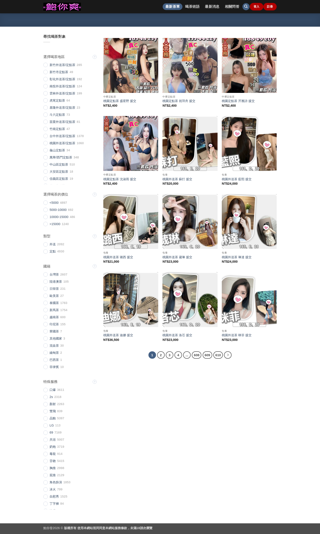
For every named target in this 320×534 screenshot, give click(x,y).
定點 (53, 251)
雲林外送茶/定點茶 (62, 93)
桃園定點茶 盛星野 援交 (119, 101)
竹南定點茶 (57, 129)
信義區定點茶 (59, 178)
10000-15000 (59, 217)
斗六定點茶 (57, 114)
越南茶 (54, 317)
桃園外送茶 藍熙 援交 (237, 179)
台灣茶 (54, 274)
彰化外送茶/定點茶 (62, 79)
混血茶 (54, 345)
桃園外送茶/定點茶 (62, 143)
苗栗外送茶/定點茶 (62, 122)
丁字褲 (54, 503)
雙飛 (53, 411)
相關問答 (232, 6)
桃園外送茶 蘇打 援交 (177, 179)
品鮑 (53, 418)
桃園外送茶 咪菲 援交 (237, 335)
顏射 (53, 404)
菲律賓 (54, 367)
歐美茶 (54, 296)
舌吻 (53, 461)
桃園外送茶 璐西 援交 (118, 257)
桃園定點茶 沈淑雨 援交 (119, 179)
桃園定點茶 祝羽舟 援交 (178, 101)
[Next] (228, 355)
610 (218, 355)
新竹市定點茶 (59, 72)
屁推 (53, 475)
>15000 (55, 224)
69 (51, 432)
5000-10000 (58, 210)
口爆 (53, 390)
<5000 (54, 202)
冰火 (53, 489)
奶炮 (53, 446)
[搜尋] (246, 6)
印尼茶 (54, 324)
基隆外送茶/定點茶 (62, 107)
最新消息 (212, 6)
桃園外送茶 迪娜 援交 (118, 335)
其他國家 (56, 338)
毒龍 (53, 454)
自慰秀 (54, 496)
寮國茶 (54, 331)
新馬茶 (54, 310)
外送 (53, 244)
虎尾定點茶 (57, 100)
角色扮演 (56, 482)
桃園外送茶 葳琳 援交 (177, 257)
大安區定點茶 (59, 171)
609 (207, 355)
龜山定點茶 (57, 150)
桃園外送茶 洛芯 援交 (177, 335)
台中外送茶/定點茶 (62, 136)
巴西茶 (54, 360)
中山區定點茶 (59, 164)
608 (196, 355)
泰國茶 (54, 303)
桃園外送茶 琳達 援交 (237, 257)
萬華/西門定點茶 (61, 157)
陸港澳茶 (56, 281)
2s (51, 397)
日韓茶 (54, 288)
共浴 (53, 439)
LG (52, 425)
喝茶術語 (192, 6)
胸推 (53, 468)
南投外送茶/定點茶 (62, 86)
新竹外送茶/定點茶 (62, 65)
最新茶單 (172, 6)
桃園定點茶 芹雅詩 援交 (238, 101)
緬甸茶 (54, 352)
